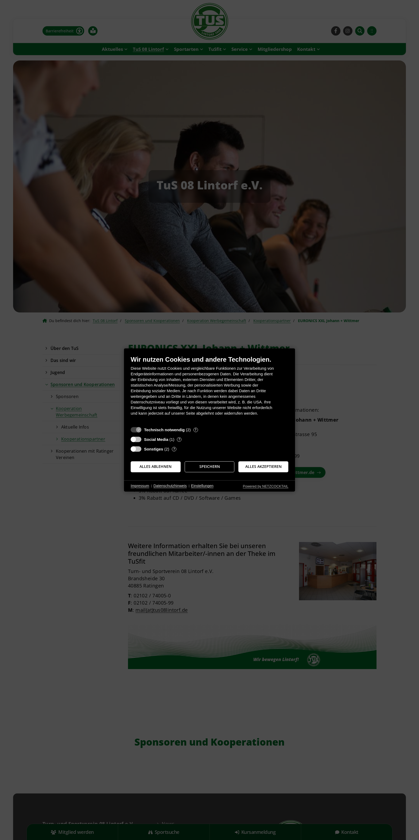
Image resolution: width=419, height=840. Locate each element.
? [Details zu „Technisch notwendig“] (195, 429)
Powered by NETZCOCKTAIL (265, 486)
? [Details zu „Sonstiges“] (174, 449)
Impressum (140, 486)
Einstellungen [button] (202, 486)
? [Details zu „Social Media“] (179, 439)
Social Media (156, 439)
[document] (209, 389)
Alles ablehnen (155, 466)
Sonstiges (153, 449)
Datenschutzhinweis (170, 486)
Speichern (209, 466)
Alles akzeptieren (263, 466)
